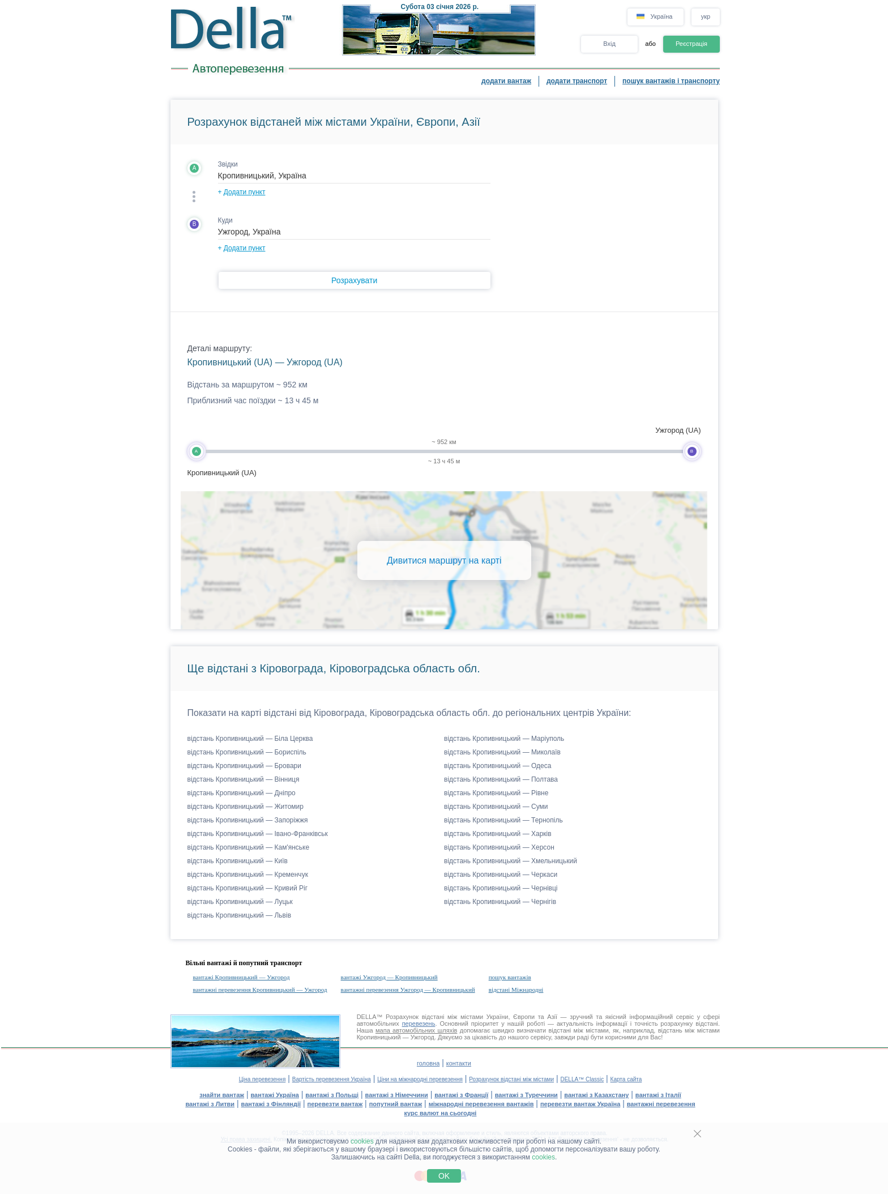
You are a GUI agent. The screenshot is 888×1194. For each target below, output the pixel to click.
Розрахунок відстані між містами (511, 1079)
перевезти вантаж (335, 1104)
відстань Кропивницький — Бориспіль (246, 752)
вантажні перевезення (661, 1104)
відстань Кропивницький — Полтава (501, 779)
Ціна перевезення (262, 1079)
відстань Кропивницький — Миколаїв (502, 752)
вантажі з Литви (209, 1104)
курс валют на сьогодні (440, 1113)
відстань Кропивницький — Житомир (245, 807)
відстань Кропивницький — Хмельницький (510, 861)
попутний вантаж (395, 1104)
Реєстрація (691, 43)
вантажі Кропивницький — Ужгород (241, 977)
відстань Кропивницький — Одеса (497, 766)
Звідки (228, 164)
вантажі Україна (275, 1094)
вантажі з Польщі (331, 1094)
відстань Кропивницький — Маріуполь (504, 739)
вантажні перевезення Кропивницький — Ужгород (260, 989)
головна (428, 1063)
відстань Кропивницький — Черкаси (500, 875)
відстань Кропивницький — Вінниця (243, 779)
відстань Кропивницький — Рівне (496, 793)
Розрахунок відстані (415, 1016)
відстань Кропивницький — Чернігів (500, 902)
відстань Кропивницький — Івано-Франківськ (257, 834)
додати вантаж (506, 81)
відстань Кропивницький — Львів (239, 915)
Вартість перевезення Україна (331, 1079)
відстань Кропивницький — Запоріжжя (247, 820)
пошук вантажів (510, 977)
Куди (225, 220)
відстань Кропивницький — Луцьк (240, 902)
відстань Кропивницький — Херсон (499, 847)
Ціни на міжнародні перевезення (420, 1079)
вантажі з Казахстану (596, 1094)
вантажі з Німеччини (396, 1094)
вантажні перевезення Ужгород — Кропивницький (408, 989)
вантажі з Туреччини (526, 1094)
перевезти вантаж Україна (580, 1104)
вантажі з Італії (658, 1094)
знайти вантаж (221, 1094)
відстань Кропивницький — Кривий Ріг (247, 888)
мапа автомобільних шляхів (416, 1030)
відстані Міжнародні (516, 989)
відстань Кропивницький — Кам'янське (248, 847)
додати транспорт (577, 81)
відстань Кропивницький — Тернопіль (503, 820)
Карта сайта (626, 1079)
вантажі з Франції (461, 1094)
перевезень (419, 1023)
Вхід (609, 43)
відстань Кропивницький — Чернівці (501, 888)
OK (444, 1175)
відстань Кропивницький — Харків (498, 834)
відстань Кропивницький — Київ (237, 861)
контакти (458, 1063)
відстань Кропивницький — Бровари (244, 766)
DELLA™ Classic (582, 1079)
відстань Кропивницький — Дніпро (241, 793)
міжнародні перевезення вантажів (481, 1104)
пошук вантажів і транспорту (671, 81)
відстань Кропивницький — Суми (496, 807)
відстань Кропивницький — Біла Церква (250, 739)
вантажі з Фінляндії (271, 1104)
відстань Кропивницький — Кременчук (247, 875)
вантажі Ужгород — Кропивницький (389, 977)
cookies (362, 1141)
